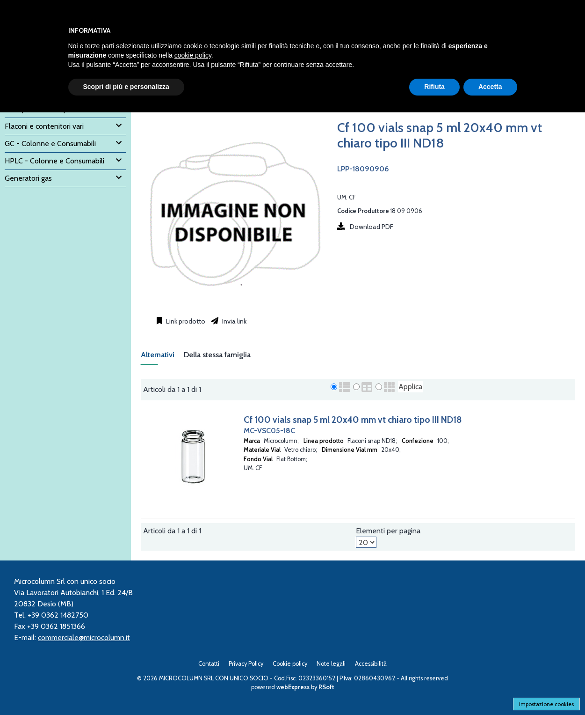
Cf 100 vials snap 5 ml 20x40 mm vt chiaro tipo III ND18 (353, 419)
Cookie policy (290, 663)
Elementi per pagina (388, 530)
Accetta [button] (490, 86)
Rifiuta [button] (434, 86)
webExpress (293, 687)
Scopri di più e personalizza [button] (126, 86)
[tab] (162, 357)
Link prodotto (185, 321)
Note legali (331, 663)
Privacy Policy (246, 663)
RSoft (326, 687)
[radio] (334, 386)
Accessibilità (371, 663)
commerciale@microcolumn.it (84, 637)
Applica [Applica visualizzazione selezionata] (410, 386)
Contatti (208, 663)
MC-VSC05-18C (269, 430)
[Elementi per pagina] (366, 542)
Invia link (233, 321)
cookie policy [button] (192, 55)
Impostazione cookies (546, 704)
